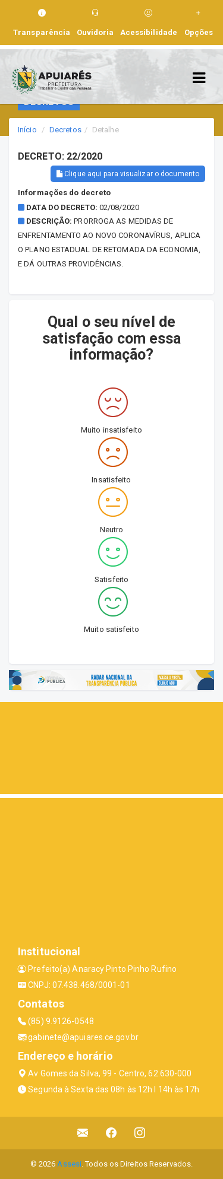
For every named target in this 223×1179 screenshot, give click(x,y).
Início (27, 129)
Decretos (65, 129)
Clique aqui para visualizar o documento (127, 174)
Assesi (69, 1163)
